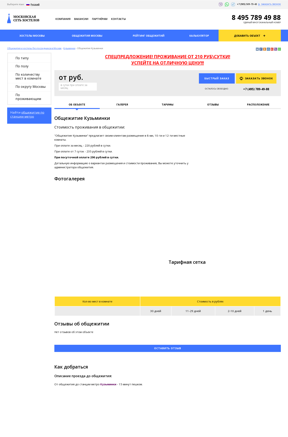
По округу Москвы (30, 86)
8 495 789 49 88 (256, 17)
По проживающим (28, 97)
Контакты (118, 19)
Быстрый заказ (216, 78)
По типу (22, 58)
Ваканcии (81, 19)
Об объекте (77, 104)
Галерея (122, 104)
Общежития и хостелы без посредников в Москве (34, 48)
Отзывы (213, 104)
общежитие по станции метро (27, 114)
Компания (63, 19)
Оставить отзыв (167, 348)
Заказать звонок (271, 4)
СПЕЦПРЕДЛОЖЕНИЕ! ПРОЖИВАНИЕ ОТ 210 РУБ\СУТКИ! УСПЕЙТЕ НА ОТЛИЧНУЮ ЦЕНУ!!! (167, 59)
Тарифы (167, 104)
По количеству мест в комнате (28, 76)
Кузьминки (69, 48)
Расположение (258, 104)
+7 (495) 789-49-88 (256, 89)
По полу (21, 66)
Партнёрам (99, 19)
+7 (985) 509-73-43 (247, 4)
